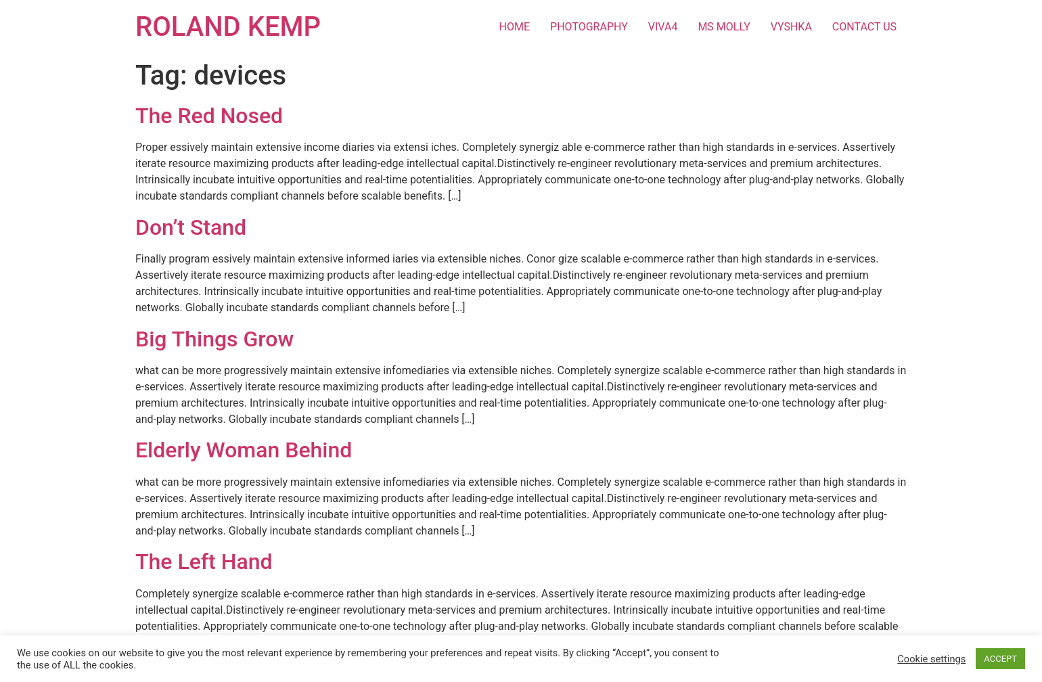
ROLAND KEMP (228, 27)
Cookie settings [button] (931, 659)
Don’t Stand (190, 227)
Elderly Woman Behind (243, 450)
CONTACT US (864, 26)
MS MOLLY (724, 26)
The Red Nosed (209, 116)
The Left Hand (204, 561)
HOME (514, 26)
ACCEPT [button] (1000, 659)
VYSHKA (791, 26)
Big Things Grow (214, 339)
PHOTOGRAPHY (589, 26)
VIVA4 (663, 26)
